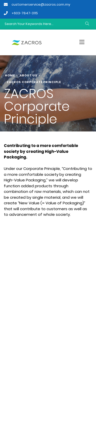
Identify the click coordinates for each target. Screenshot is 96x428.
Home (10, 75)
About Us (28, 75)
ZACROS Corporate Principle (34, 82)
